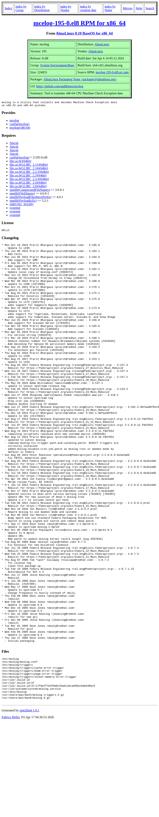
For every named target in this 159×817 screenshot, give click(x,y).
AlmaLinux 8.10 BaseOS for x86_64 (84, 33)
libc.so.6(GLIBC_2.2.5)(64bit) (29, 173)
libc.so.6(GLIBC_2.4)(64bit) (28, 184)
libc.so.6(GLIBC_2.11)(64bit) (29, 166)
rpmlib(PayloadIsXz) (23, 202)
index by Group (21, 8)
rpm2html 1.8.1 (29, 801)
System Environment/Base (57, 65)
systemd (15, 209)
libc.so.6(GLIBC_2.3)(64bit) (28, 176)
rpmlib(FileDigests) (22, 194)
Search (149, 8)
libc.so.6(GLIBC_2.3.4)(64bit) (29, 180)
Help (139, 8)
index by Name (110, 8)
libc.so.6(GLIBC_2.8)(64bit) (28, 187)
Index (8, 8)
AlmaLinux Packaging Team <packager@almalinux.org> (80, 79)
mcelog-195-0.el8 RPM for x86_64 (79, 23)
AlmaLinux (101, 44)
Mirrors (127, 8)
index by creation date (88, 8)
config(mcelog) (19, 125)
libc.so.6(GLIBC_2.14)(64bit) (29, 169)
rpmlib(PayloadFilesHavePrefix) (30, 198)
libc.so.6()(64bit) (20, 162)
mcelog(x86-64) (20, 129)
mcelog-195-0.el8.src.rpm (112, 72)
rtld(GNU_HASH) (21, 205)
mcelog (14, 121)
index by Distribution (42, 8)
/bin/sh (14, 144)
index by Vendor (65, 8)
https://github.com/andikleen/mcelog (59, 86)
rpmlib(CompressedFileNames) (30, 191)
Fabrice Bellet (11, 808)
